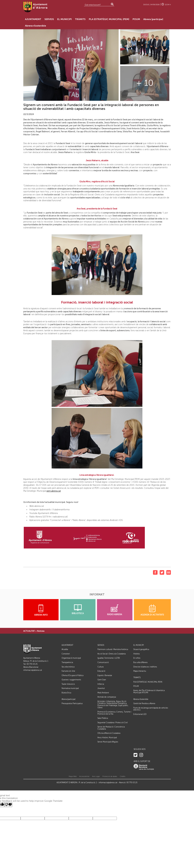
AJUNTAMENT (67, 645)
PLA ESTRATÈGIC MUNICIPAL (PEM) (147, 682)
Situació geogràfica (141, 649)
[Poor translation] (8, 804)
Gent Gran (101, 680)
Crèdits (122, 776)
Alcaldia (65, 649)
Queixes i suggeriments (71, 680)
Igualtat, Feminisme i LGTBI (108, 658)
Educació (101, 671)
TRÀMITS (137, 678)
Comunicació (103, 662)
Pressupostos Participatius (72, 703)
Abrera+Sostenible (140, 699)
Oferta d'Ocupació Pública (72, 675)
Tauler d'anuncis (68, 684)
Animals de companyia (106, 697)
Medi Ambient (103, 693)
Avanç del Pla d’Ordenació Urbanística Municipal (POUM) (149, 691)
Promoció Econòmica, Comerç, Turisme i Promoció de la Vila (114, 713)
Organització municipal (71, 658)
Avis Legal (96, 776)
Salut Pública (102, 718)
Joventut (101, 688)
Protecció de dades (109, 776)
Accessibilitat (84, 776)
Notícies (40, 631)
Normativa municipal (70, 688)
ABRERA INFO (41, 610)
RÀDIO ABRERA (114, 610)
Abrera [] (68, 699)
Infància (100, 684)
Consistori (66, 654)
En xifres (136, 658)
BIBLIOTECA (78, 609)
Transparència (67, 662)
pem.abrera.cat (53, 491)
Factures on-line (68, 671)
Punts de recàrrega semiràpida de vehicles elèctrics (150, 709)
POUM (136, 686)
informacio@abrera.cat (32, 670)
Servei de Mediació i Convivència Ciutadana (111, 728)
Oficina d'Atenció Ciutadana (108, 733)
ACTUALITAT (29, 631)
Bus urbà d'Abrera (140, 662)
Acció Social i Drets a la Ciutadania (111, 654)
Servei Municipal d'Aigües (107, 742)
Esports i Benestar (104, 675)
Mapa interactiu (139, 671)
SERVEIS (100, 645)
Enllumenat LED (139, 714)
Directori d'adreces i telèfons (145, 667)
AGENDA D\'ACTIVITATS (152, 610)
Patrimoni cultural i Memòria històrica (112, 649)
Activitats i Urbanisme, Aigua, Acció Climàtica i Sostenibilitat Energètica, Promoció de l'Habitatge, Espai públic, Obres (112, 704)
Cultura (100, 667)
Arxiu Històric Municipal (107, 738)
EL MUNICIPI (138, 645)
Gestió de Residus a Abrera (144, 703)
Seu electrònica (68, 667)
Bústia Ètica (66, 693)
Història (136, 654)
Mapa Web (73, 776)
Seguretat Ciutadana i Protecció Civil (112, 723)
